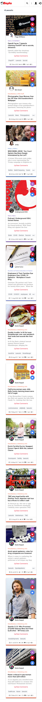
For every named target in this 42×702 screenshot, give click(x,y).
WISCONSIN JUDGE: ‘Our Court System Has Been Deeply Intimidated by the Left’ (20, 153)
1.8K (21, 298)
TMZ (26, 515)
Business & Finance (14, 271)
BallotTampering (19, 170)
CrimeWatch (16, 41)
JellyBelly (22, 408)
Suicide (25, 60)
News (9, 41)
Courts (28, 170)
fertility (19, 458)
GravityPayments (13, 639)
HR (30, 294)
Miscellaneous (12, 94)
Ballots (10, 170)
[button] (27, 3)
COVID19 (16, 294)
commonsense (13, 408)
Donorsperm (12, 458)
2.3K (21, 462)
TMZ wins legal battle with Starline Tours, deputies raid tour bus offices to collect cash (21, 498)
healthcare (11, 691)
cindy (17, 145)
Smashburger (27, 353)
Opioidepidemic (20, 568)
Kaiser (18, 691)
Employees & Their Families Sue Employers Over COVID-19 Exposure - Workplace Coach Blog (20, 276)
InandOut (11, 353)
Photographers (24, 115)
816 (21, 239)
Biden (10, 235)
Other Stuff (20, 94)
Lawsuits (18, 60)
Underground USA (21, 212)
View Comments (21, 56)
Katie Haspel (19, 326)
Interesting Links (22, 330)
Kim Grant (18, 90)
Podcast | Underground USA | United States (19, 219)
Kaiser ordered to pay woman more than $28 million (19, 676)
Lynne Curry (19, 267)
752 (21, 174)
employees (24, 294)
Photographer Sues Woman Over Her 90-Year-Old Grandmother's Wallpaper (21, 98)
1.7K (21, 572)
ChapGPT (11, 60)
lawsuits (29, 408)
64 (21, 64)
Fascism (28, 235)
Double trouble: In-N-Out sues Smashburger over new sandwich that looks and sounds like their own (21, 335)
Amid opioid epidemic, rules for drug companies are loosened (20, 552)
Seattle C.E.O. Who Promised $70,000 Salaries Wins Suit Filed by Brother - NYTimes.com (20, 629)
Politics (10, 148)
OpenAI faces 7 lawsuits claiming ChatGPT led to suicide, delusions (21, 45)
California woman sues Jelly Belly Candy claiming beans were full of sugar (21, 391)
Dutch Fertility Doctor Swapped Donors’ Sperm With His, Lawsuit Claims (20, 448)
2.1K (21, 412)
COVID (15, 235)
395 (21, 119)
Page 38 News (20, 37)
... (33, 115)
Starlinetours (19, 515)
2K (21, 519)
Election (21, 235)
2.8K (21, 643)
